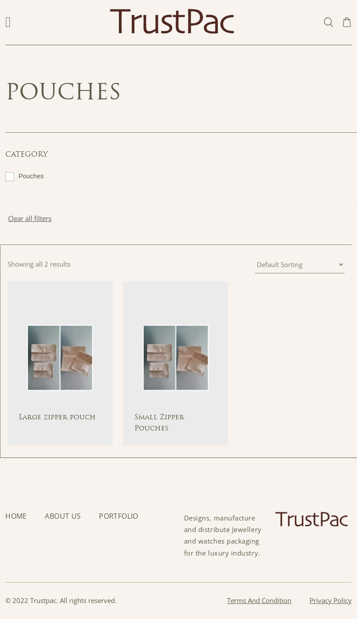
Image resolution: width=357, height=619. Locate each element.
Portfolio (118, 516)
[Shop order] (300, 264)
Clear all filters (29, 218)
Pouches (31, 176)
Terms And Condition (259, 601)
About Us (63, 516)
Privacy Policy (331, 601)
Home (16, 516)
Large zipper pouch (57, 417)
